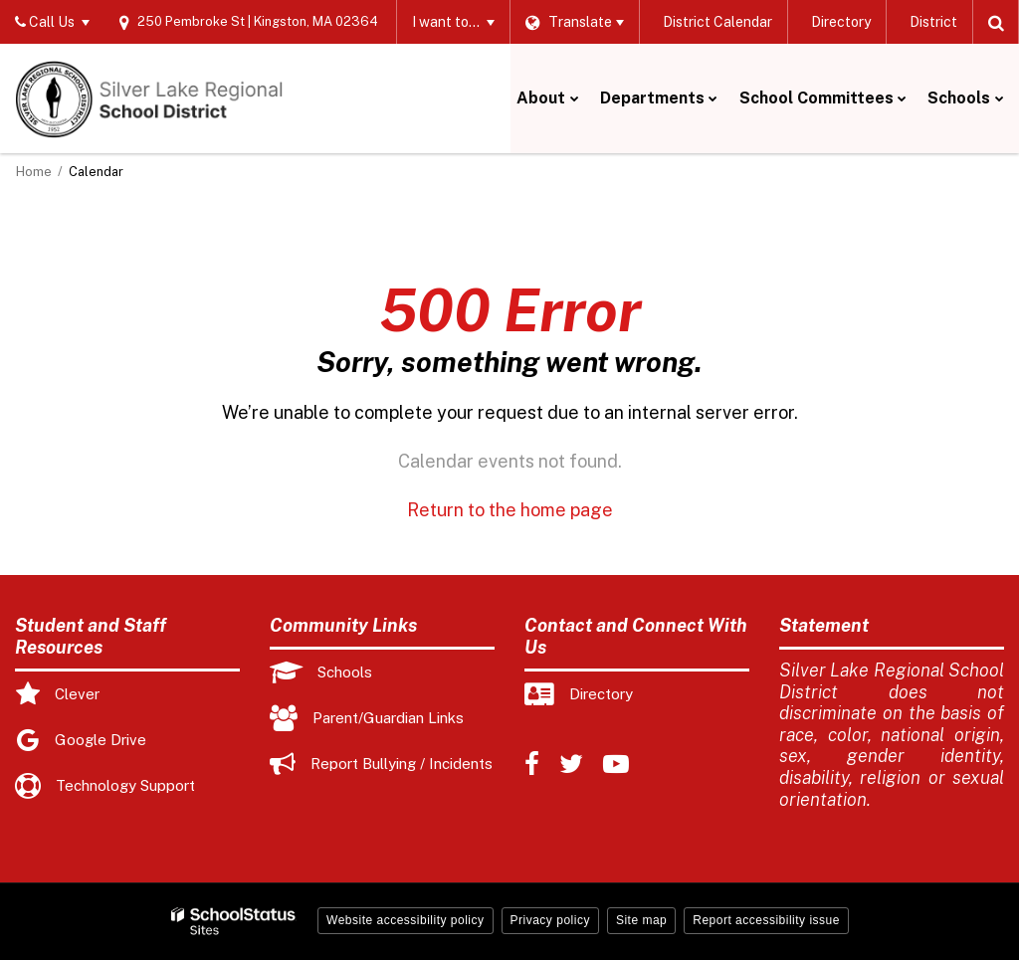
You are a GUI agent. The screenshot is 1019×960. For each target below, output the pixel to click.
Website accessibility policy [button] (405, 920)
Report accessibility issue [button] (766, 920)
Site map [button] (641, 920)
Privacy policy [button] (550, 920)
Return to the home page (510, 509)
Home (34, 171)
